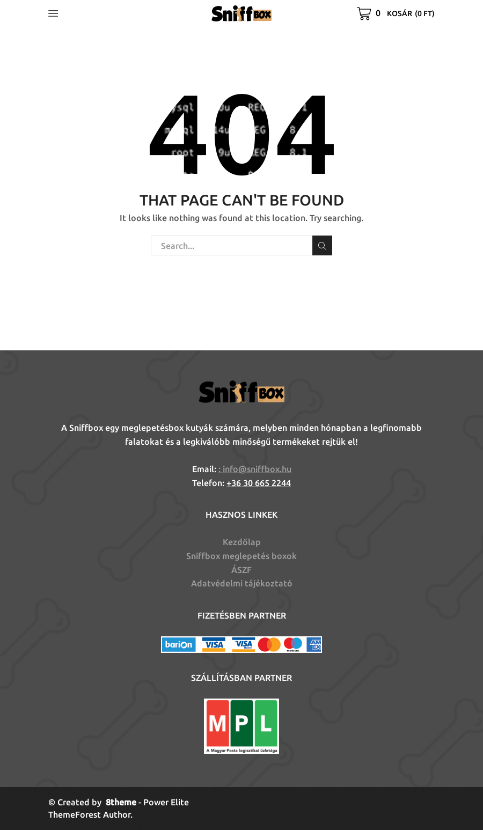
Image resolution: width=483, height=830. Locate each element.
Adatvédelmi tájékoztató (241, 583)
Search (322, 245)
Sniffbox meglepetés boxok (241, 556)
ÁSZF (241, 570)
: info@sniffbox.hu (254, 469)
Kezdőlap (242, 542)
